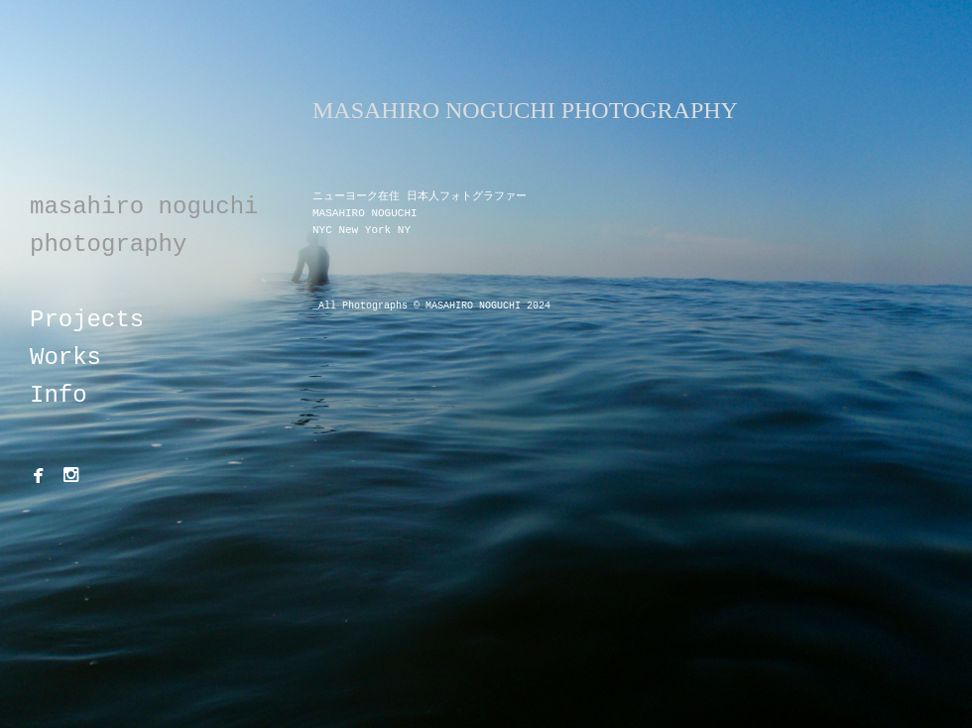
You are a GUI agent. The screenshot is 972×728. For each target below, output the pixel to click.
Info (58, 395)
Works (65, 357)
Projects (87, 319)
